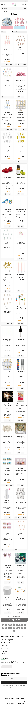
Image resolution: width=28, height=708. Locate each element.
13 (11, 627)
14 (14, 627)
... (24, 627)
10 (3, 627)
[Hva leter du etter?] (14, 8)
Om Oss (3, 653)
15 (16, 627)
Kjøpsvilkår (4, 651)
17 (22, 627)
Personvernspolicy (6, 654)
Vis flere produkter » (14, 620)
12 (8, 627)
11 (6, 627)
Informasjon (24, 1)
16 (19, 627)
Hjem (2, 11)
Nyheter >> (15, 1)
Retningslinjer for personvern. (14, 687)
